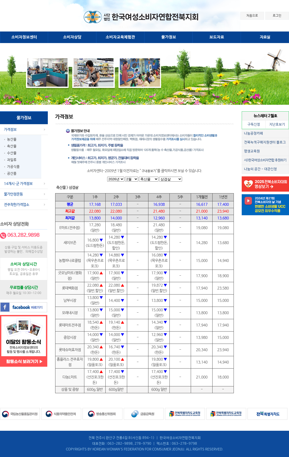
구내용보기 (149, 171)
